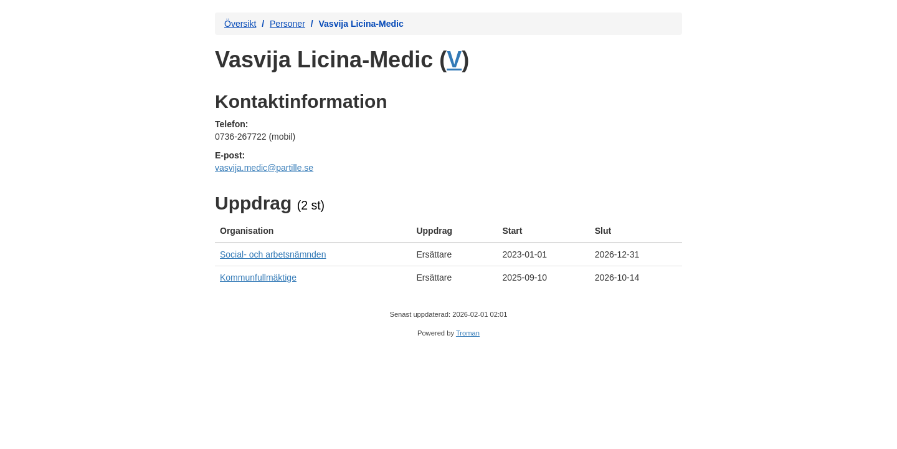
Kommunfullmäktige (258, 277)
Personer (287, 24)
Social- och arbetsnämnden (273, 254)
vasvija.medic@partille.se (264, 168)
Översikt (240, 24)
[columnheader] (313, 231)
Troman (468, 333)
